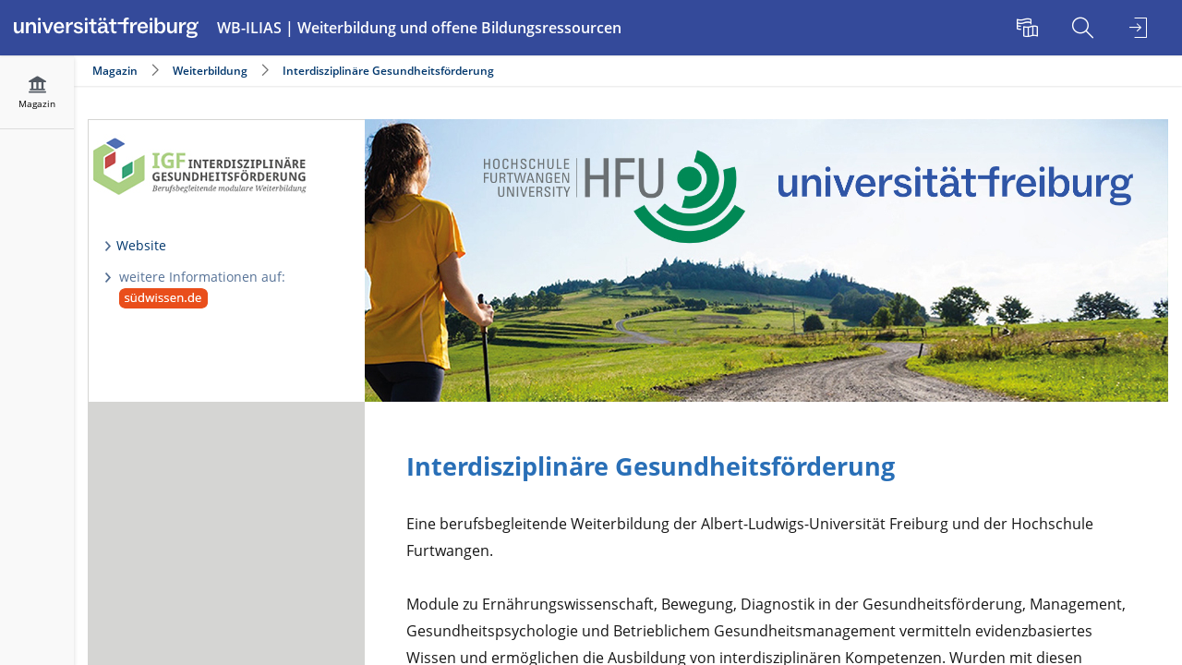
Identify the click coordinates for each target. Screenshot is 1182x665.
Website (141, 245)
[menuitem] (1029, 27)
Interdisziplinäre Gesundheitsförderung (388, 71)
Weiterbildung (210, 71)
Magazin (115, 71)
